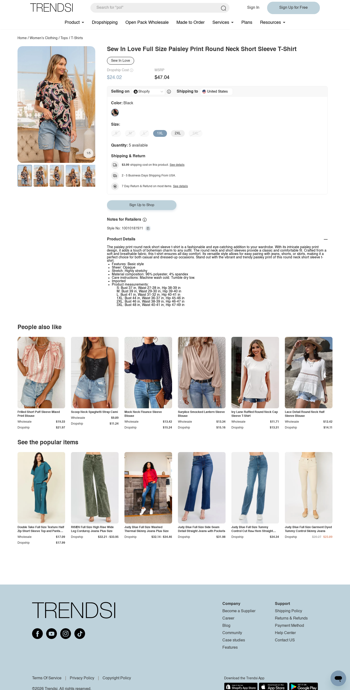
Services (220, 22)
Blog (226, 626)
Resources (270, 22)
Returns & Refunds (291, 618)
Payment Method (289, 626)
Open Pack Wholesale (147, 22)
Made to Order (190, 22)
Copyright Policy (117, 678)
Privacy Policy (82, 678)
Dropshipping (105, 22)
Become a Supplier (238, 611)
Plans (246, 22)
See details (177, 165)
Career (228, 618)
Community (232, 633)
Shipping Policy (288, 611)
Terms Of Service (46, 678)
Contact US (285, 640)
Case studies (233, 640)
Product (72, 22)
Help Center (285, 633)
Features (230, 648)
